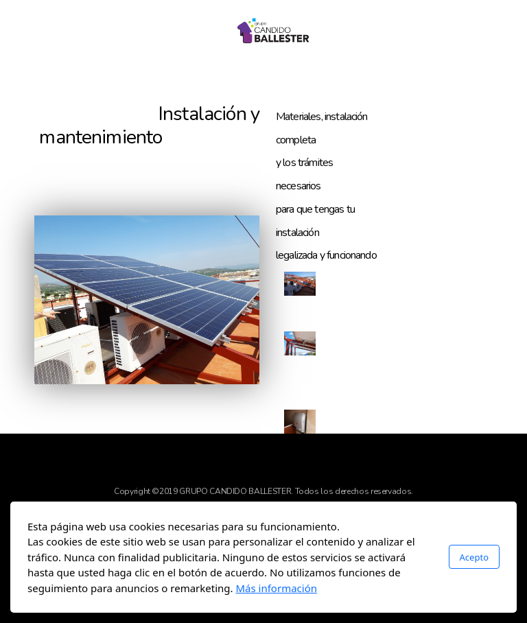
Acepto (474, 557)
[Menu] (61, 31)
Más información (276, 588)
